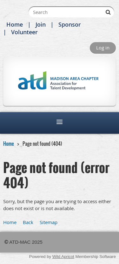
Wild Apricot (63, 256)
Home (14, 24)
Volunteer (24, 32)
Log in (102, 47)
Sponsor (69, 24)
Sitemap (48, 222)
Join (41, 24)
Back (28, 222)
